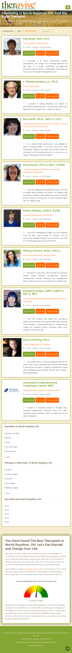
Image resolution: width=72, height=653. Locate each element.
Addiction (8, 438)
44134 (7, 514)
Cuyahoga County (31, 569)
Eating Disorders (10, 451)
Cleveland (8, 470)
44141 (7, 518)
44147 (7, 506)
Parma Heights (10, 483)
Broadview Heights (11, 474)
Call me (40, 53)
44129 (7, 510)
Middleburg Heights (11, 488)
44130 (7, 522)
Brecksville (8, 479)
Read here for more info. (36, 646)
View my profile (52, 53)
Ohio (19, 31)
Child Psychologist (11, 447)
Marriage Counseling (12, 433)
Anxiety (7, 442)
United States (8, 31)
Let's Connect (29, 53)
